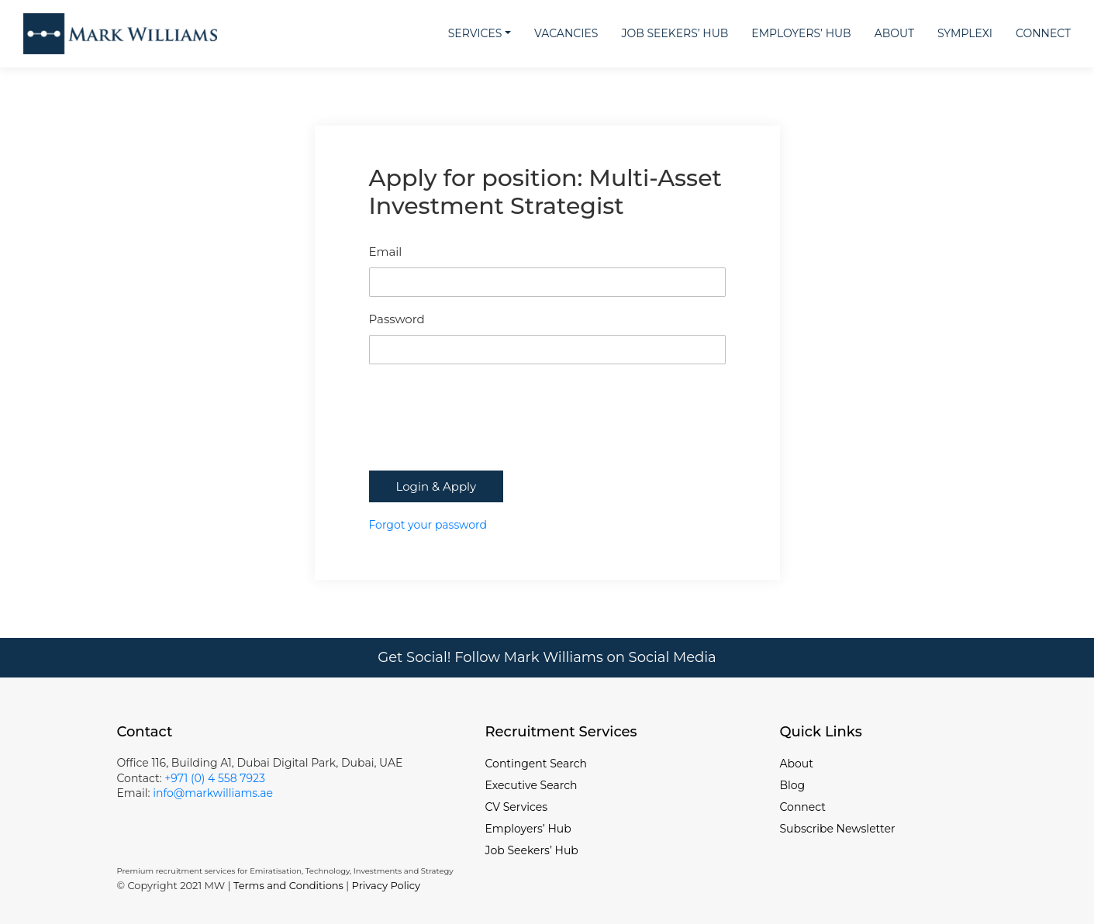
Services (475, 33)
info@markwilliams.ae (211, 793)
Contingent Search (536, 764)
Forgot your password (428, 525)
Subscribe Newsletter (838, 829)
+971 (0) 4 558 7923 (214, 778)
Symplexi (964, 33)
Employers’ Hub (801, 33)
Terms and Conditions (288, 885)
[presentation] (487, 432)
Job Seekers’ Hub (674, 33)
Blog (793, 785)
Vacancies (566, 33)
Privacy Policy (386, 885)
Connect (1043, 33)
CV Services (516, 807)
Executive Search (531, 785)
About (894, 33)
